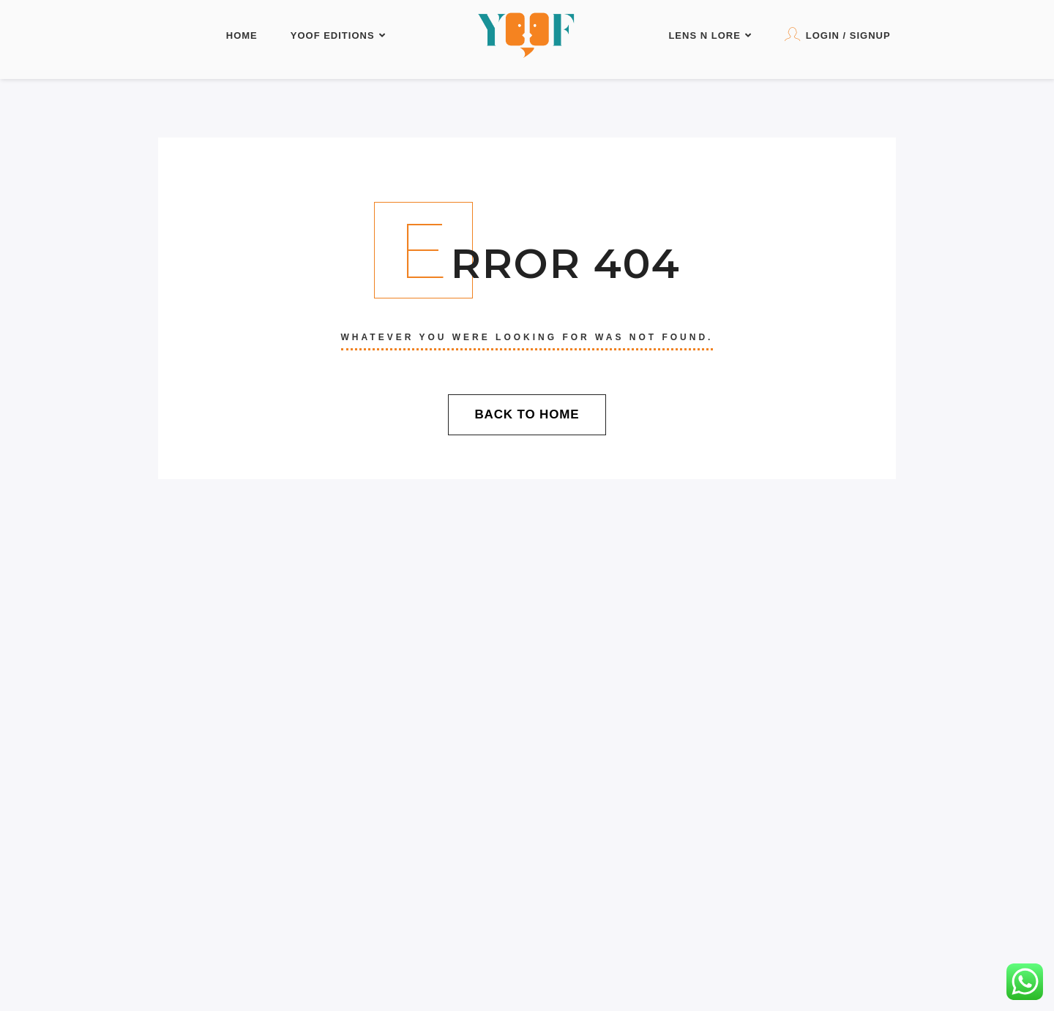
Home (242, 35)
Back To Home (526, 414)
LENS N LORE (709, 35)
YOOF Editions (338, 35)
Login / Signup (838, 34)
